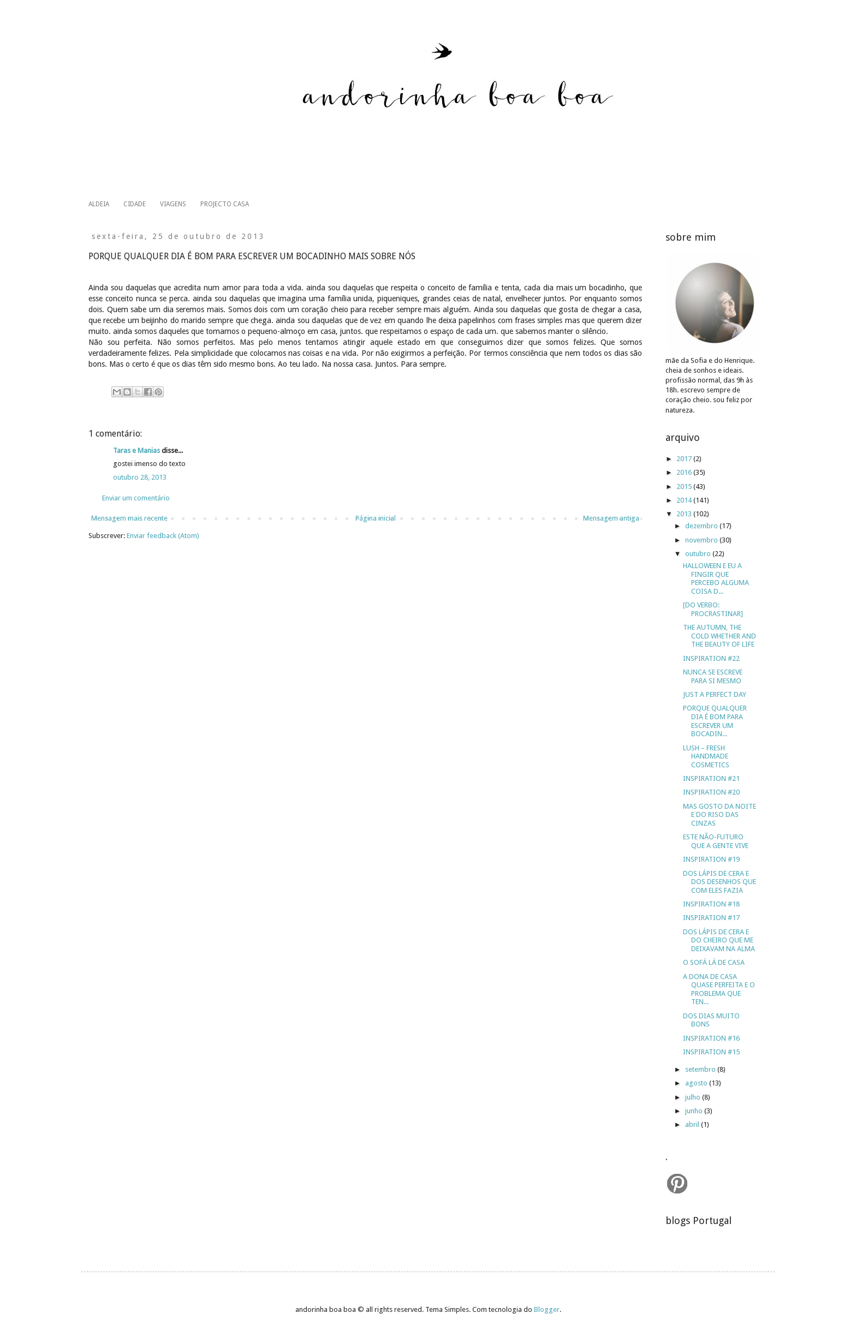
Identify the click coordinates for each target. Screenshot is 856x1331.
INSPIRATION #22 (711, 658)
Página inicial (375, 518)
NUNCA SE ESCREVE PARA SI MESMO (712, 676)
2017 (684, 459)
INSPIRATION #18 (711, 904)
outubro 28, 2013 (140, 477)
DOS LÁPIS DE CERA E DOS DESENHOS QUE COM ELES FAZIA (719, 881)
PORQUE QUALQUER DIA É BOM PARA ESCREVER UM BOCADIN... (715, 721)
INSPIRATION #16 (711, 1038)
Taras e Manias (136, 450)
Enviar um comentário (136, 498)
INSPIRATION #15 (711, 1052)
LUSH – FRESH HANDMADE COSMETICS (706, 756)
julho (693, 1097)
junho (694, 1111)
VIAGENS (173, 204)
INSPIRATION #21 (711, 778)
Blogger (547, 1309)
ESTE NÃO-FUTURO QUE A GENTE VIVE (715, 841)
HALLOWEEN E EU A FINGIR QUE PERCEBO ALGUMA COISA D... (716, 578)
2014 (684, 500)
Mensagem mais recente (129, 518)
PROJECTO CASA (224, 204)
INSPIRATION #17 (711, 918)
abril (693, 1124)
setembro (701, 1069)
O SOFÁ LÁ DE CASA (714, 962)
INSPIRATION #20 (711, 792)
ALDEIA (98, 204)
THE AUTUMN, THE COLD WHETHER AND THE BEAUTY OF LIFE (719, 635)
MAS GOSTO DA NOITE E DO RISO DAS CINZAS (719, 814)
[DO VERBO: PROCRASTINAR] (713, 609)
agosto (697, 1083)
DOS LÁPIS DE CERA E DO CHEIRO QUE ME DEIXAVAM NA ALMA (719, 940)
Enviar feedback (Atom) (163, 536)
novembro (702, 540)
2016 (684, 472)
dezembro (702, 526)
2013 (684, 514)
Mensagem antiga (611, 518)
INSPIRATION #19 (711, 859)
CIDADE (134, 204)
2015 (684, 486)
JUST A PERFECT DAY (714, 694)
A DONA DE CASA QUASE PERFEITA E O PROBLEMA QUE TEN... (719, 989)
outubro (698, 554)
